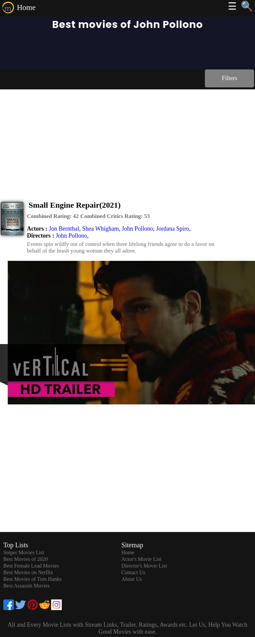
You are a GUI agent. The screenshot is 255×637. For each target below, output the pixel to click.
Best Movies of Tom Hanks (32, 579)
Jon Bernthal (64, 228)
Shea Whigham (100, 228)
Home (26, 7)
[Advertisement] (127, 139)
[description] (53, 216)
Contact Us (133, 572)
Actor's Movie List (141, 559)
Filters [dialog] (229, 78)
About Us (132, 579)
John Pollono (137, 228)
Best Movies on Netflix (28, 572)
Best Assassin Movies (26, 585)
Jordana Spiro (172, 228)
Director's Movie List (144, 566)
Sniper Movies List (23, 552)
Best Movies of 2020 (25, 559)
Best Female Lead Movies (31, 566)
